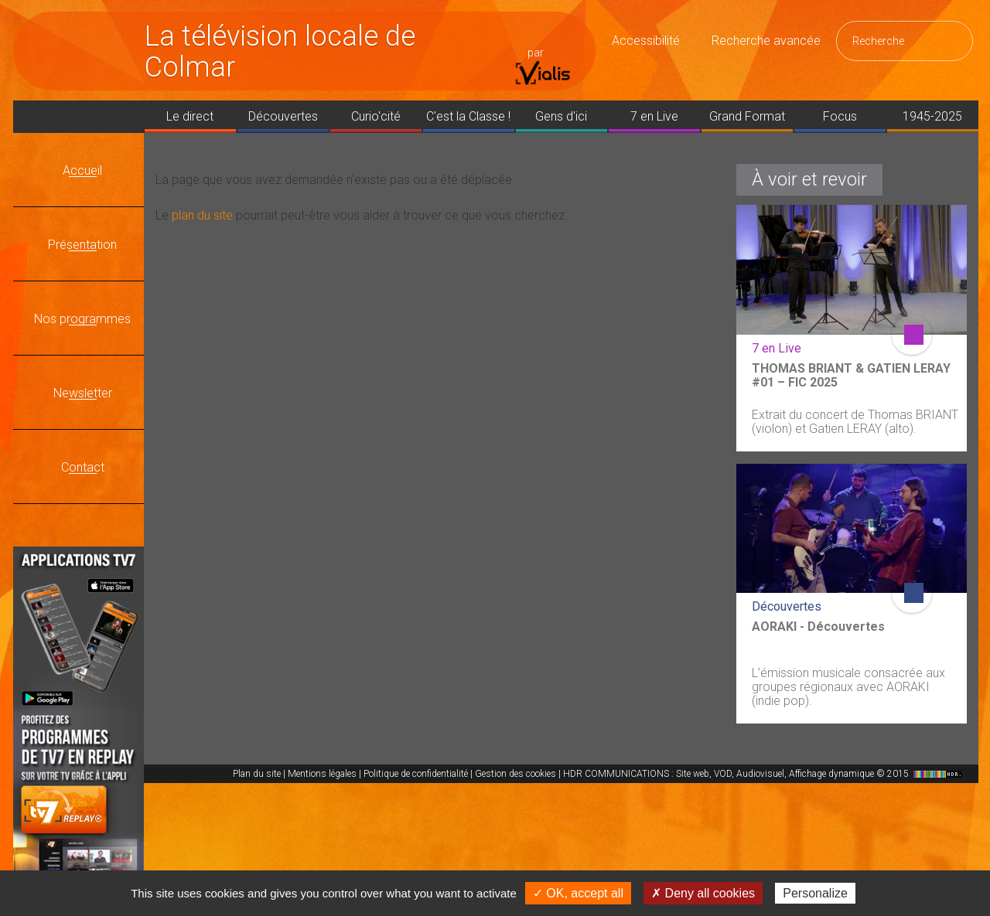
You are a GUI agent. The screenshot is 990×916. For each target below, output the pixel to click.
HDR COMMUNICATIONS (764, 773)
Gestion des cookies (515, 773)
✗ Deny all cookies (703, 893)
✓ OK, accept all (578, 893)
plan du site (202, 215)
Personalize (815, 893)
